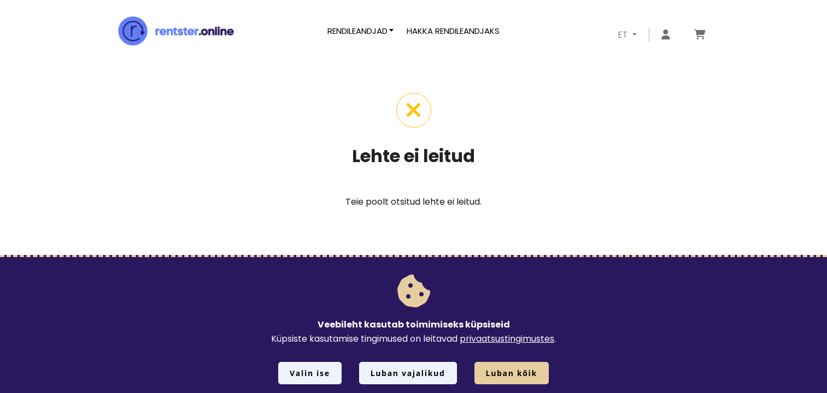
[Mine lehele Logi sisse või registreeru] (665, 35)
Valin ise (310, 373)
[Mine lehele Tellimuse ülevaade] (699, 35)
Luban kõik (511, 373)
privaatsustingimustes (507, 338)
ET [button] (624, 34)
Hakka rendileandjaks (453, 31)
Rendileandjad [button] (357, 31)
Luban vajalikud (408, 373)
